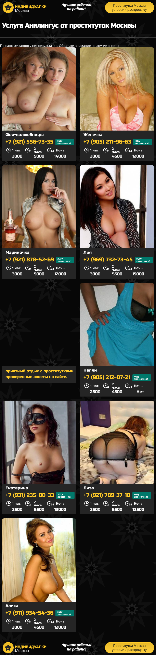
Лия (87, 252)
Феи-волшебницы (24, 134)
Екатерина (16, 488)
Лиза (88, 488)
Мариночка (17, 252)
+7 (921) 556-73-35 (39, 142)
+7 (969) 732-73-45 (118, 260)
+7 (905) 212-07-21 (117, 377)
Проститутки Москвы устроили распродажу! (129, 7)
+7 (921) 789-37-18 (117, 495)
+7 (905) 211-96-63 (117, 142)
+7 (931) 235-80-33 (40, 495)
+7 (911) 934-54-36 (39, 613)
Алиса (11, 605)
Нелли (90, 370)
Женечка (92, 134)
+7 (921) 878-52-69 (39, 260)
